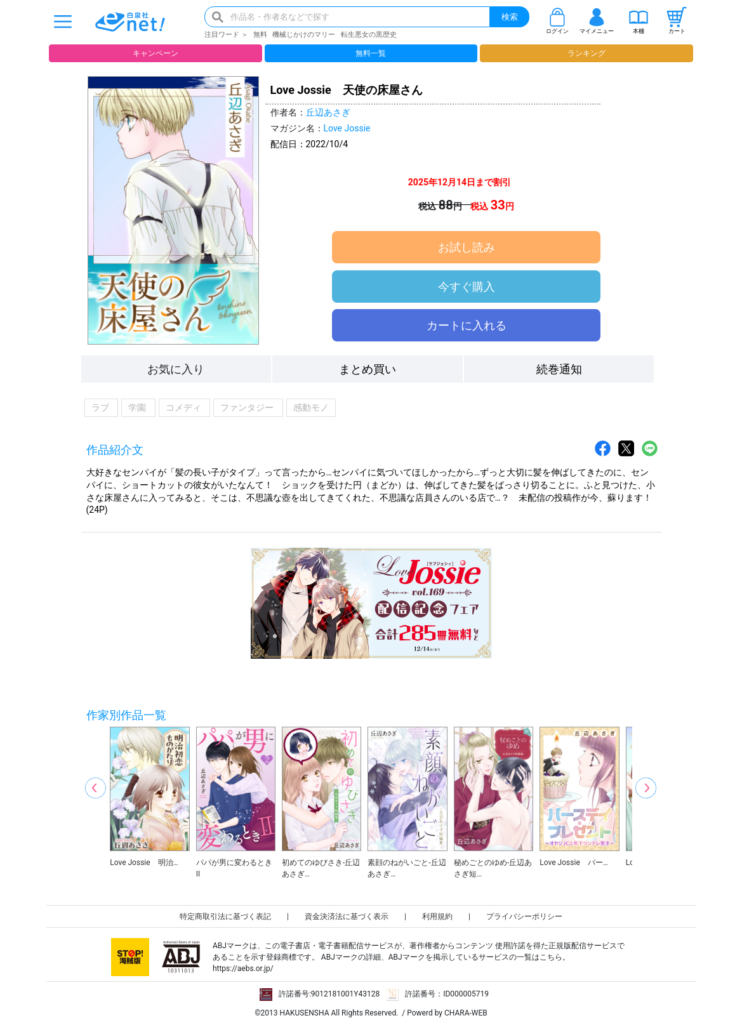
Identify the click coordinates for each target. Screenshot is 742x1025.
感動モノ (311, 407)
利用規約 (437, 916)
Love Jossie (347, 128)
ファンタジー (248, 407)
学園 (138, 407)
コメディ (185, 407)
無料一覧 (370, 53)
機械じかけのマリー (303, 34)
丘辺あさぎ (328, 112)
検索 (509, 17)
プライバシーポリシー (524, 916)
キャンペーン (155, 53)
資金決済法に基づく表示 (346, 916)
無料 (260, 34)
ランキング (586, 53)
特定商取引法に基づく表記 (225, 916)
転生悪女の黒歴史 (369, 34)
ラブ (101, 407)
